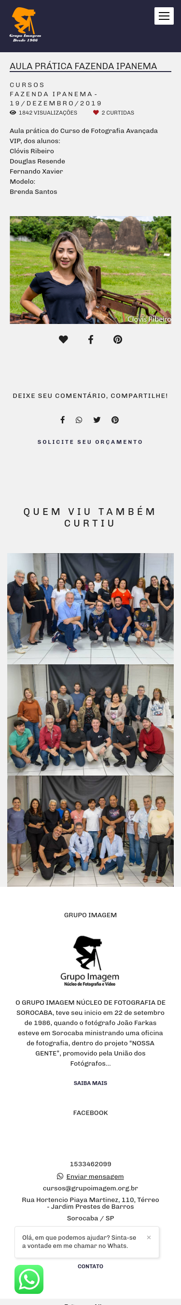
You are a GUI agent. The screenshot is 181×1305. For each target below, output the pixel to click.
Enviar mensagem (95, 1176)
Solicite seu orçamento (91, 442)
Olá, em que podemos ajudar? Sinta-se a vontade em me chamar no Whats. (79, 1241)
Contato (90, 1266)
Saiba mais (91, 1083)
